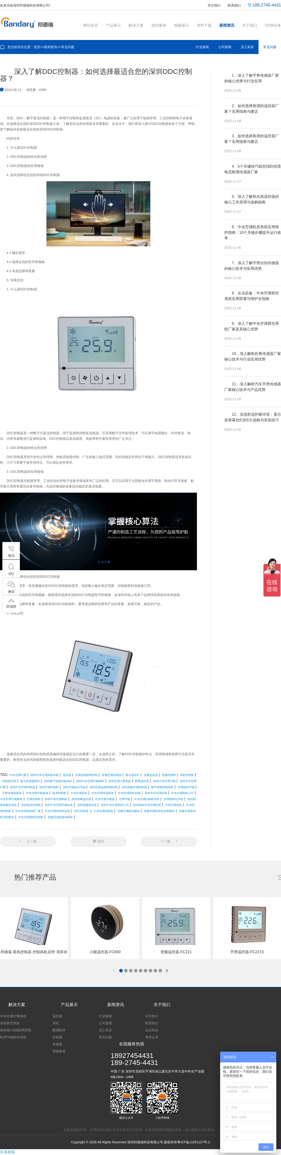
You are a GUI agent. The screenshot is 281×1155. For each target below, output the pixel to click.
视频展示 (181, 25)
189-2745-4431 (264, 5)
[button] (121, 970)
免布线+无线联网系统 (15, 1030)
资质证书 (151, 1037)
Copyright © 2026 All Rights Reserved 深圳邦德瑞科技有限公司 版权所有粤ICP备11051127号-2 (140, 1142)
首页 (37, 47)
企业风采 (151, 1030)
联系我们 (234, 5)
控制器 (57, 1037)
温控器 (57, 1016)
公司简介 (151, 1016)
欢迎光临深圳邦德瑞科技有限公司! (25, 5)
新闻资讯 (226, 25)
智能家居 (59, 1051)
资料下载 (204, 25)
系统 (55, 1023)
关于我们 (249, 25)
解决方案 (136, 25)
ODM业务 (273, 25)
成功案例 (158, 25)
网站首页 (90, 25)
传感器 (57, 1044)
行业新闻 (202, 47)
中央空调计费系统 (13, 1016)
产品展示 (113, 25)
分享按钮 (7, 1152)
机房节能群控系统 (13, 1037)
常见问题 (67, 47)
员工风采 (247, 47)
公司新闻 (224, 47)
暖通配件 (59, 1030)
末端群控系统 (10, 1023)
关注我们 (214, 5)
